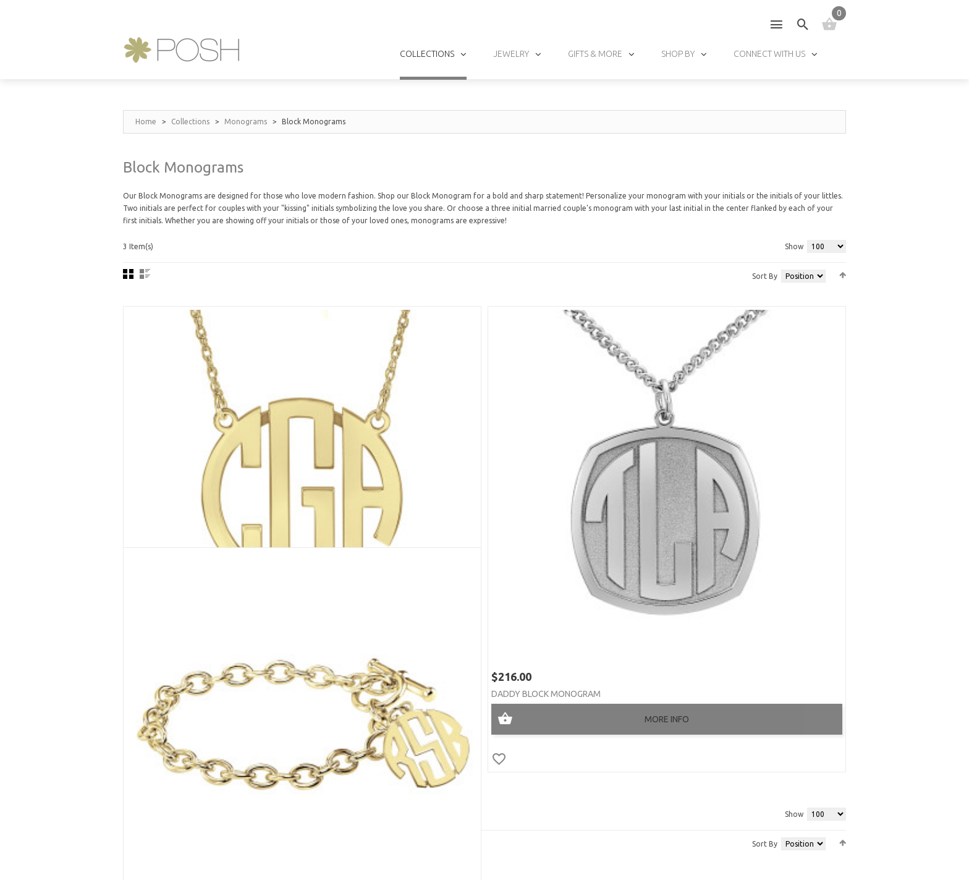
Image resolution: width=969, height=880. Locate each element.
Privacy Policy (280, 850)
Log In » (570, 745)
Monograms (245, 121)
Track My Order (588, 797)
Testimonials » (337, 711)
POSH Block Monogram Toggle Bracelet (727, 493)
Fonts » (447, 763)
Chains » (447, 745)
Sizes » (444, 711)
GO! (818, 701)
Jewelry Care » (461, 694)
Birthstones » (460, 728)
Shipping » (574, 763)
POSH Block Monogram (193, 493)
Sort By (764, 276)
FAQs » (443, 780)
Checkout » (577, 728)
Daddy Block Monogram (444, 493)
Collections (190, 121)
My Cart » (574, 711)
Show (794, 246)
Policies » (573, 780)
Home (145, 121)
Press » (321, 728)
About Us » (329, 694)
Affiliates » (329, 780)
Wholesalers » (336, 763)
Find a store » (335, 745)
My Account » (582, 694)
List (145, 274)
